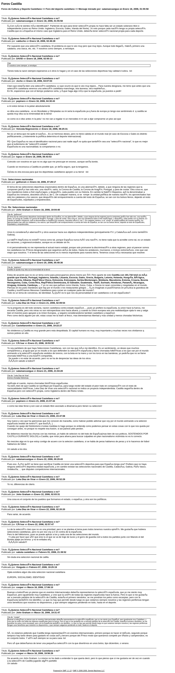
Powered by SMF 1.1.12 (62, 671)
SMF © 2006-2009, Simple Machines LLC (89, 671)
